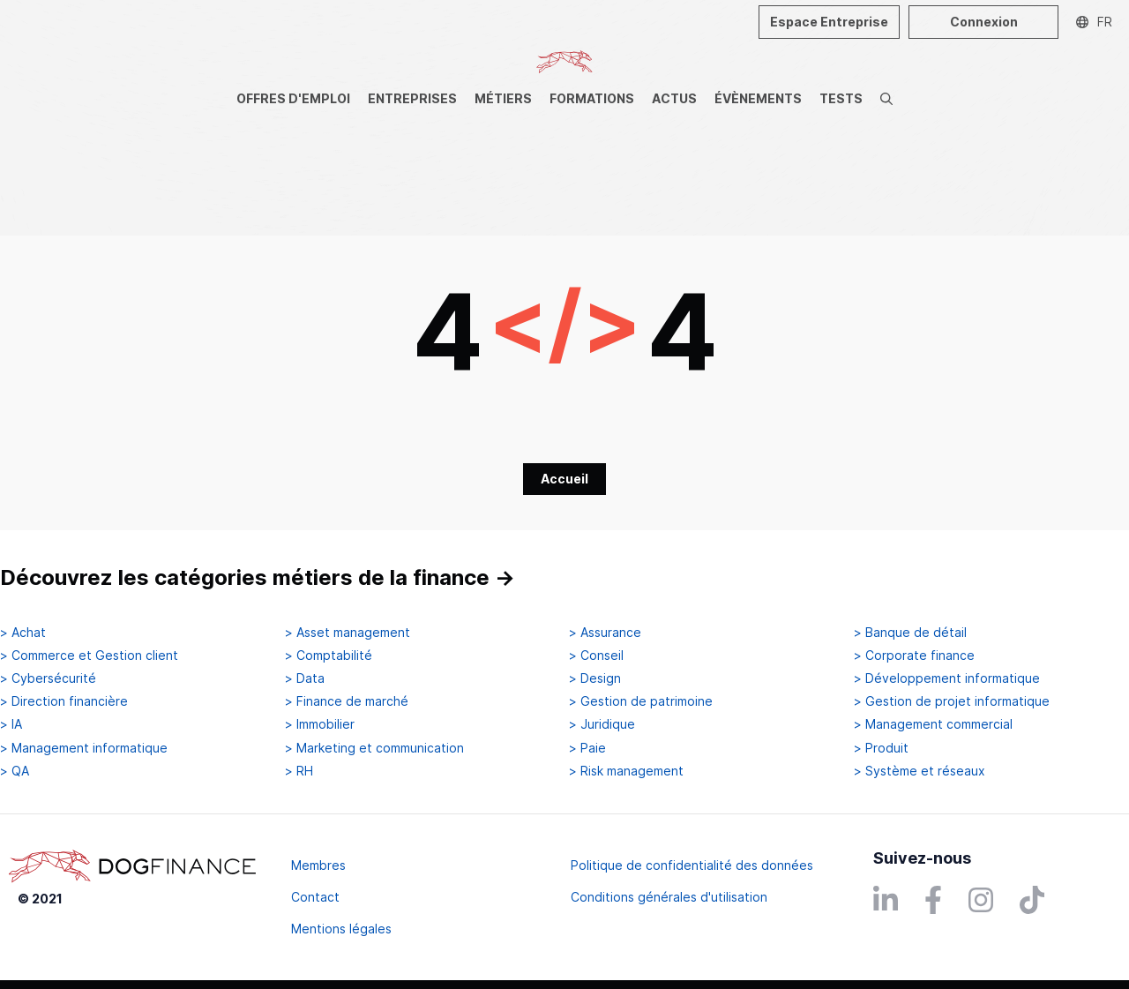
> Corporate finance (914, 655)
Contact (315, 896)
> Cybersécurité (48, 678)
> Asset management (347, 633)
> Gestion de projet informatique (952, 701)
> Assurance (605, 633)
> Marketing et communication (374, 748)
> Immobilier (320, 724)
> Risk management (626, 771)
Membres (318, 865)
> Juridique (602, 724)
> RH (299, 771)
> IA (11, 724)
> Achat (23, 633)
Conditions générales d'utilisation (669, 896)
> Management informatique (84, 748)
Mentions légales (341, 928)
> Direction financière (64, 701)
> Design (595, 678)
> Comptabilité (328, 655)
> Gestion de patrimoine (641, 701)
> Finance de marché (346, 701)
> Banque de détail (910, 633)
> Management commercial (933, 724)
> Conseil (596, 655)
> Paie (587, 748)
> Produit (881, 748)
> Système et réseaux (919, 771)
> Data (305, 678)
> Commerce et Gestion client (89, 655)
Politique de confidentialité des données (692, 865)
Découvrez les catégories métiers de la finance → (257, 577)
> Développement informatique (947, 678)
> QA (14, 771)
